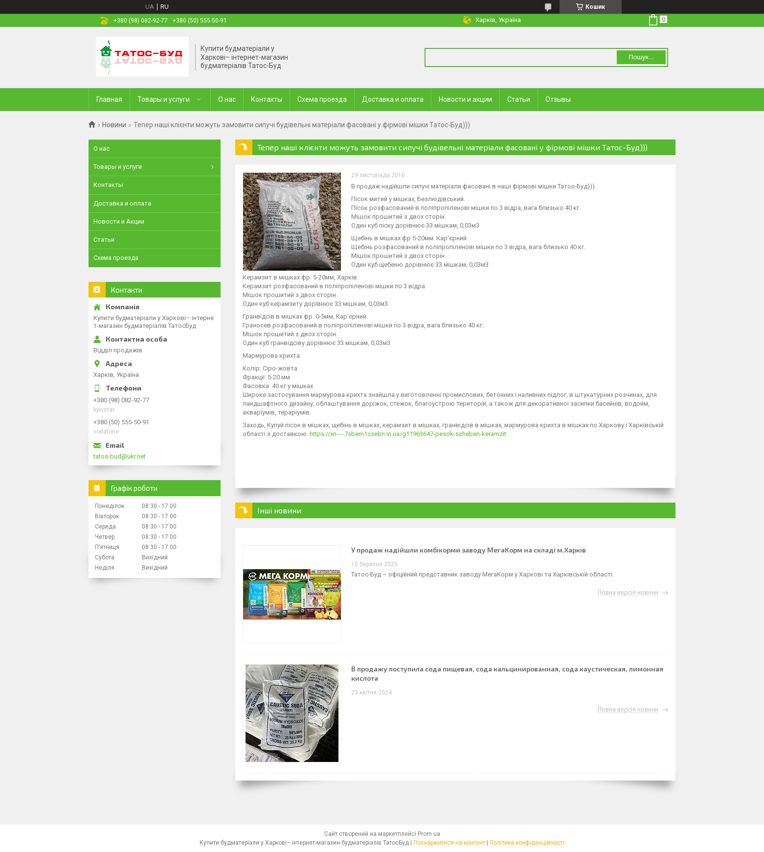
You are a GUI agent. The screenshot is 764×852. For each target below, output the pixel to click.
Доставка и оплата (393, 99)
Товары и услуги (163, 99)
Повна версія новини (628, 592)
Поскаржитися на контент (449, 842)
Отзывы (558, 99)
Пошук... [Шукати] (641, 57)
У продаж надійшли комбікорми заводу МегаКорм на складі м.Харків (468, 550)
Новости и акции (465, 99)
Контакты (266, 99)
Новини (114, 125)
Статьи (518, 99)
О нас (227, 99)
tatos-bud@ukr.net (119, 456)
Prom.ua (429, 833)
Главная (109, 99)
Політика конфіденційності (527, 842)
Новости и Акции (118, 221)
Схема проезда (322, 99)
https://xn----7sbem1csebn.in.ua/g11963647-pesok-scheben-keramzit (408, 434)
